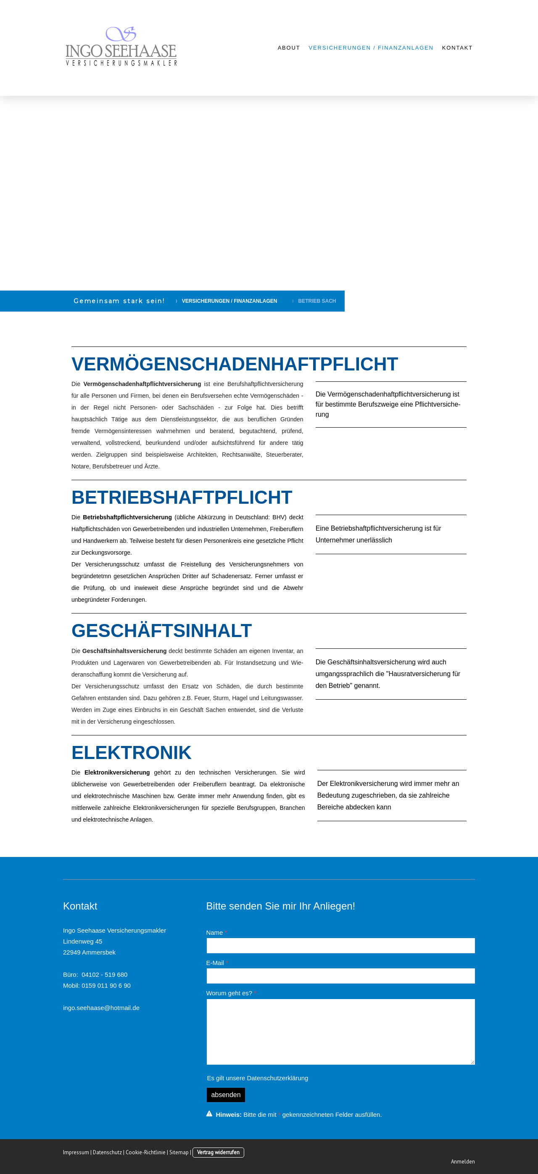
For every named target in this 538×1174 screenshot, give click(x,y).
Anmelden (463, 1161)
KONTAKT (457, 48)
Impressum (76, 1152)
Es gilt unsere (257, 1077)
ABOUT (289, 48)
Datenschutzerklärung (277, 1077)
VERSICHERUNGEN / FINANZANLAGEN (371, 48)
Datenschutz (107, 1152)
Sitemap (179, 1152)
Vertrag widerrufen (218, 1152)
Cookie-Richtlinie (146, 1152)
